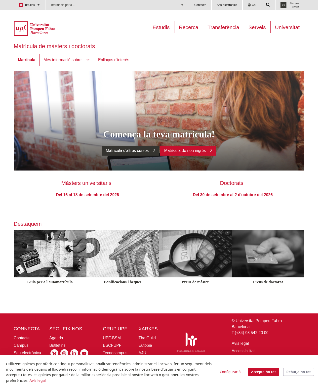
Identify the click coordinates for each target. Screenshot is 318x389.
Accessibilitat (243, 351)
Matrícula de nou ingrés (185, 150)
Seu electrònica (227, 5)
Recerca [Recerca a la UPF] (188, 27)
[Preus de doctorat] (268, 291)
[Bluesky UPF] (54, 353)
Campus (21, 345)
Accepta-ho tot (263, 371)
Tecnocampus (115, 353)
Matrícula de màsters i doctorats (54, 46)
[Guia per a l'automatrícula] (50, 291)
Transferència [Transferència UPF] (223, 27)
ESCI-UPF (112, 345)
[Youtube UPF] (84, 353)
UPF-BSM (112, 338)
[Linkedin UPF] (74, 353)
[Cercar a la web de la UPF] (268, 5)
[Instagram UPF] (64, 353)
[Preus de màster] (195, 291)
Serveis (257, 27)
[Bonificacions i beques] (122, 291)
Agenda (56, 338)
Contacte (200, 5)
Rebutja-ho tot (298, 371)
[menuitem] (26, 60)
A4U (142, 353)
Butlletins (57, 345)
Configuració (230, 371)
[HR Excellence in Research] (190, 343)
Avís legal (240, 343)
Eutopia (145, 345)
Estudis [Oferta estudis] (161, 27)
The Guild (147, 338)
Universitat (287, 27)
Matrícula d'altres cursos (127, 150)
